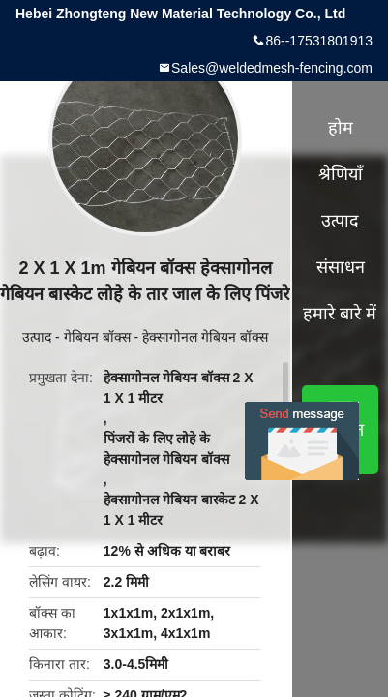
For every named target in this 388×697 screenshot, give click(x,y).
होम (340, 127)
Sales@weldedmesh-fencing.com (272, 68)
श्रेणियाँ (340, 174)
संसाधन (340, 267)
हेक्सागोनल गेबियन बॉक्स (205, 337)
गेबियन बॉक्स (97, 337)
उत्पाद (36, 337)
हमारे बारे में (339, 313)
